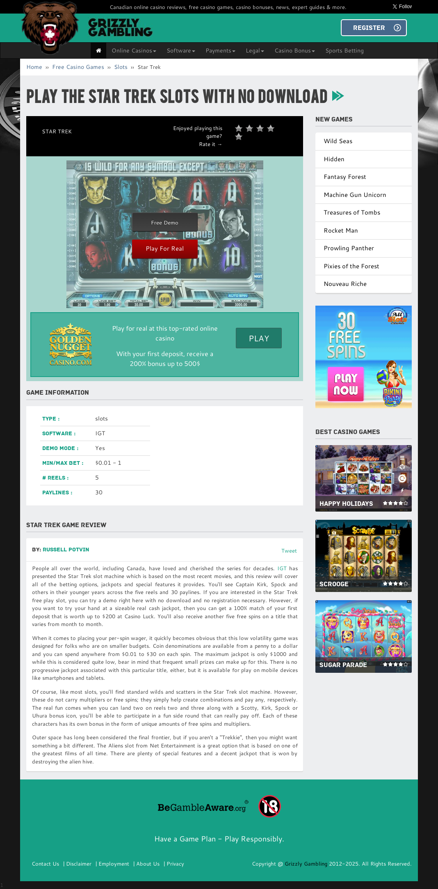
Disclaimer (78, 863)
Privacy (175, 863)
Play (259, 338)
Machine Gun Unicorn (355, 194)
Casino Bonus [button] (294, 50)
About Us (148, 863)
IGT (282, 568)
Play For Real (165, 248)
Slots (121, 67)
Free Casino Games (78, 67)
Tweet (289, 550)
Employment (113, 863)
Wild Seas (338, 141)
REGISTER (369, 28)
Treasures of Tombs (352, 212)
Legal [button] (255, 50)
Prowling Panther (349, 248)
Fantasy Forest (345, 176)
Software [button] (181, 50)
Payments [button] (220, 50)
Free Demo (164, 222)
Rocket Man (341, 230)
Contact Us (45, 863)
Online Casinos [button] (134, 50)
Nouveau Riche (345, 283)
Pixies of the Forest (351, 266)
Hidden (334, 159)
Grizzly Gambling (307, 863)
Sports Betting (344, 50)
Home (34, 67)
